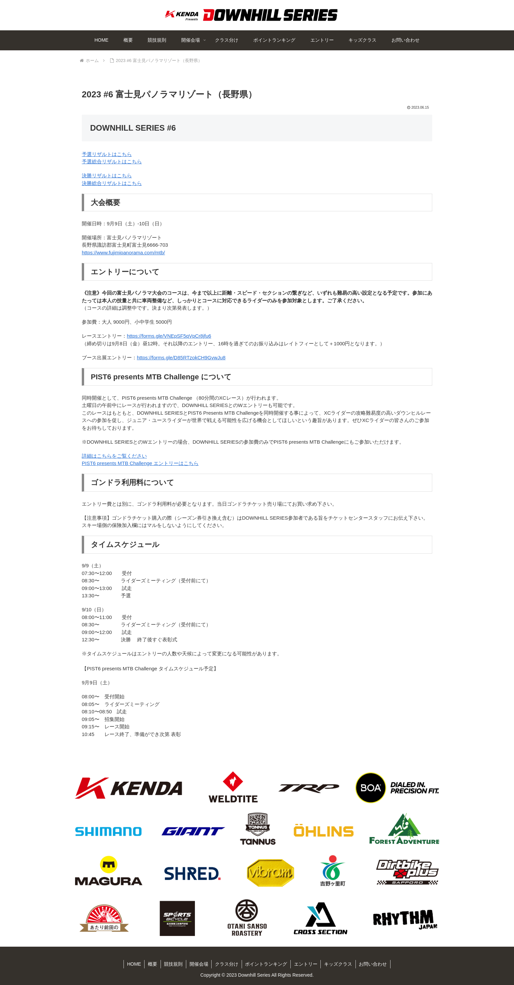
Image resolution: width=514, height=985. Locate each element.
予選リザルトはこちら (107, 154)
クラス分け (226, 964)
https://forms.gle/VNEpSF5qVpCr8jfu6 (169, 336)
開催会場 (198, 964)
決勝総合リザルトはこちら (112, 183)
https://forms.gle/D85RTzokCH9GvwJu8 (181, 357)
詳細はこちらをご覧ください (114, 456)
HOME (133, 964)
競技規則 (173, 964)
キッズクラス (339, 964)
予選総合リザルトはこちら (112, 161)
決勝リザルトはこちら (107, 175)
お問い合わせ (374, 964)
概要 (152, 964)
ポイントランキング (266, 964)
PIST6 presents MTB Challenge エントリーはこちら (140, 463)
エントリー (306, 964)
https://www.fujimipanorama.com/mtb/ (123, 252)
